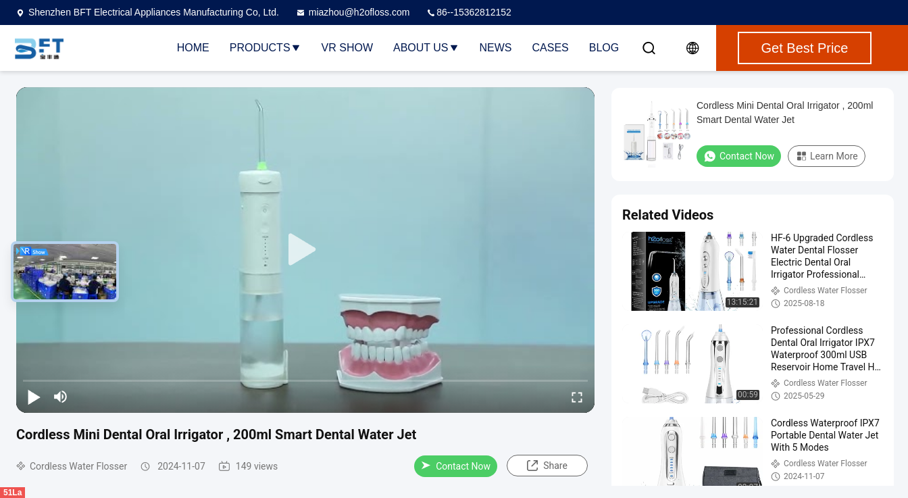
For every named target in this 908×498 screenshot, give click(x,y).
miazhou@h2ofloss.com (352, 12)
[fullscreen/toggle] (576, 397)
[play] (305, 250)
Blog (604, 47)
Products (265, 47)
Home (193, 47)
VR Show (347, 47)
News (496, 47)
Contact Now (455, 466)
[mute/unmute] (60, 397)
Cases (550, 47)
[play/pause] (33, 397)
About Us (426, 47)
